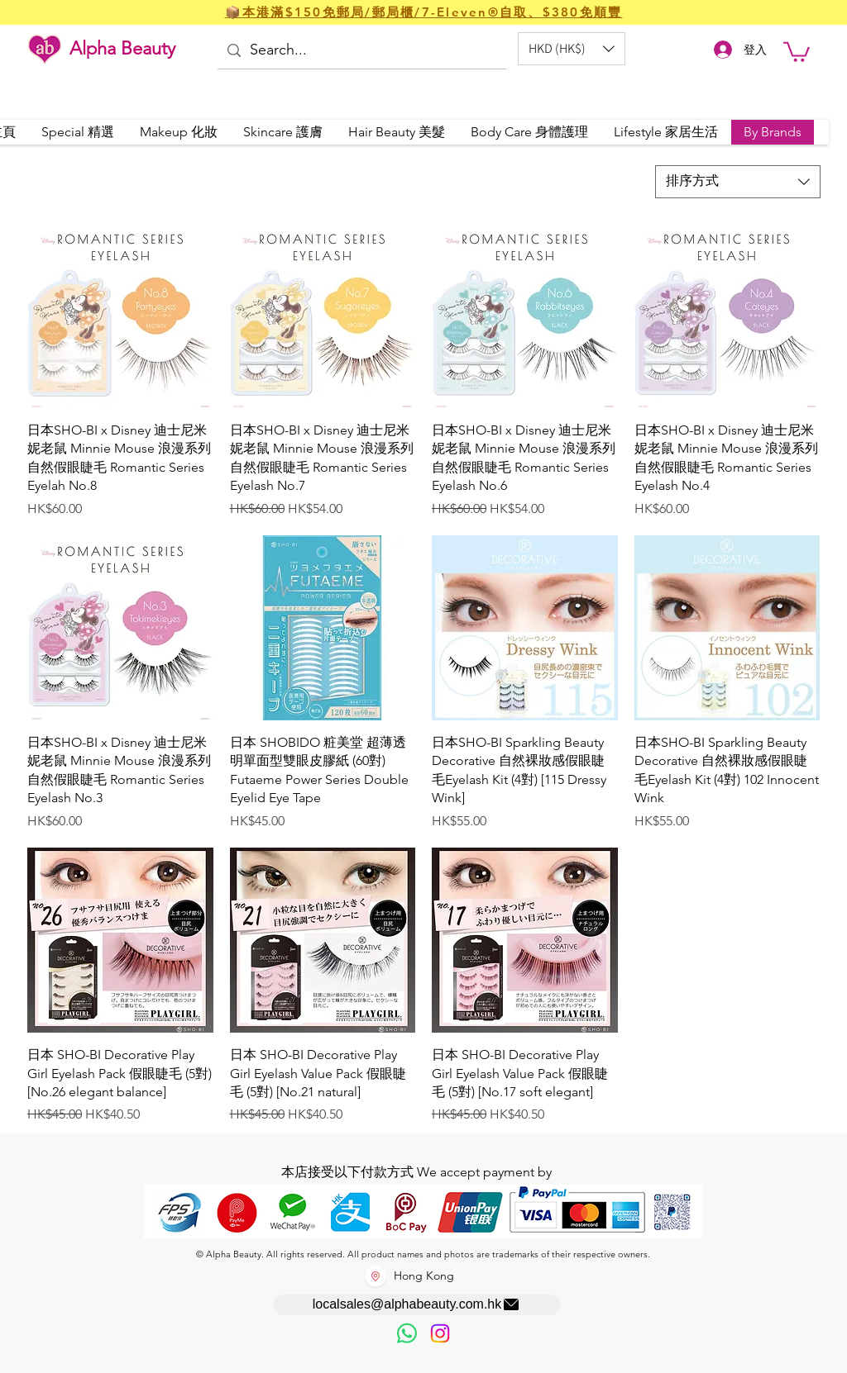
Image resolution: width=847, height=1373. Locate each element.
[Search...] (360, 51)
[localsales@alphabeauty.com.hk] (417, 1305)
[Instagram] (440, 1333)
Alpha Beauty (122, 48)
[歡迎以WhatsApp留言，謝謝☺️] (407, 1333)
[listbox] (571, 48)
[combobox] (738, 181)
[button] (571, 48)
